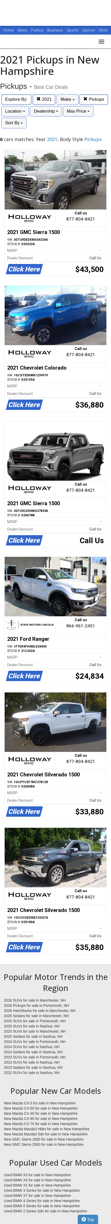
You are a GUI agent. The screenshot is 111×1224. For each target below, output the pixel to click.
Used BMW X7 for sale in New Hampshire (37, 1196)
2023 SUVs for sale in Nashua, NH (32, 1062)
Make (67, 99)
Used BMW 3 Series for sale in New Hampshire (42, 1190)
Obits (103, 30)
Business (55, 30)
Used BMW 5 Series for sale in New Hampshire (42, 1206)
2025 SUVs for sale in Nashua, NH (32, 1026)
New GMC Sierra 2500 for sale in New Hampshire (44, 1144)
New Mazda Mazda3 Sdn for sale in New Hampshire (46, 1134)
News (22, 30)
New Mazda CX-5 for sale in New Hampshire (40, 1103)
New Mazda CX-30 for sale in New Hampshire (41, 1113)
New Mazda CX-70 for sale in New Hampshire (41, 1124)
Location (15, 111)
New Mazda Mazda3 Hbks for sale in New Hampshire (46, 1129)
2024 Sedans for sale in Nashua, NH (33, 1052)
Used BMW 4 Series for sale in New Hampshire (42, 1201)
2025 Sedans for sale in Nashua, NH (33, 1036)
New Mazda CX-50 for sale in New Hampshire (41, 1108)
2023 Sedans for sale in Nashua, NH (33, 1067)
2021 (44, 99)
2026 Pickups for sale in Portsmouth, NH (36, 1005)
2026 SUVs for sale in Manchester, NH (35, 1000)
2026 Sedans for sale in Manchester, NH (36, 1016)
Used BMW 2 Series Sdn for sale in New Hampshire (45, 1211)
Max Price (78, 111)
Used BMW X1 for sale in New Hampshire (37, 1185)
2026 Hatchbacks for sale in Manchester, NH (39, 1011)
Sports (73, 30)
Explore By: (16, 99)
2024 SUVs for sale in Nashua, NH (32, 1047)
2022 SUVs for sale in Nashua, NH (32, 1073)
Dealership (46, 111)
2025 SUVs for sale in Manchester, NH (35, 1031)
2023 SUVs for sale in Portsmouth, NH (35, 1057)
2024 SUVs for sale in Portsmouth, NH (35, 1042)
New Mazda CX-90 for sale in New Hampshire (41, 1119)
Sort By (14, 122)
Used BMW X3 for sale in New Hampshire (37, 1175)
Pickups (93, 99)
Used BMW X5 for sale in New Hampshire (37, 1180)
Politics (37, 30)
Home (8, 30)
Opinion (89, 30)
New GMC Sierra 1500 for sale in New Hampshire (44, 1139)
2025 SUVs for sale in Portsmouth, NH (35, 1021)
